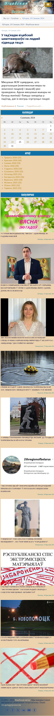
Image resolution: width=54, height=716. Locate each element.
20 (35, 138)
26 (28, 142)
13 (35, 134)
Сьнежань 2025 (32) (13, 171)
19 (28, 138)
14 (43, 134)
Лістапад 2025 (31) (13, 174)
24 (12, 142)
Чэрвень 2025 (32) (12, 188)
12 (28, 134)
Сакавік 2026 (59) (12, 163)
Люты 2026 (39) (11, 166)
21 (43, 138)
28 (43, 142)
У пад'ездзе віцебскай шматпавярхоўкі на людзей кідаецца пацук (20, 39)
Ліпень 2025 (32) (12, 185)
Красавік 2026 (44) (13, 160)
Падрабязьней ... (35, 106)
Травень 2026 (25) (12, 158)
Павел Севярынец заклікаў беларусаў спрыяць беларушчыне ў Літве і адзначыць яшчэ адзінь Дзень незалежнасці (26, 288)
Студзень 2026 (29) (13, 169)
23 (4, 142)
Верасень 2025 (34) (13, 180)
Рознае (20, 106)
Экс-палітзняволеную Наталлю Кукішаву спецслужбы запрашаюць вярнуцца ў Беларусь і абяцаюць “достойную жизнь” (27, 340)
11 (20, 134)
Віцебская (16, 3)
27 (35, 142)
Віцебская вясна (22, 700)
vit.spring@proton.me (11, 705)
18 (20, 138)
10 (12, 134)
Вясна (18, 12)
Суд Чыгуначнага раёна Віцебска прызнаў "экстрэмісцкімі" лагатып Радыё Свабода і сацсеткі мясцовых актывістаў (23, 589)
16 (4, 138)
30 (4, 146)
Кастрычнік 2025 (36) (14, 177)
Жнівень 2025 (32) (13, 183)
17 (12, 138)
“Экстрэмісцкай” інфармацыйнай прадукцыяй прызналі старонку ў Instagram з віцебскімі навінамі (26, 488)
